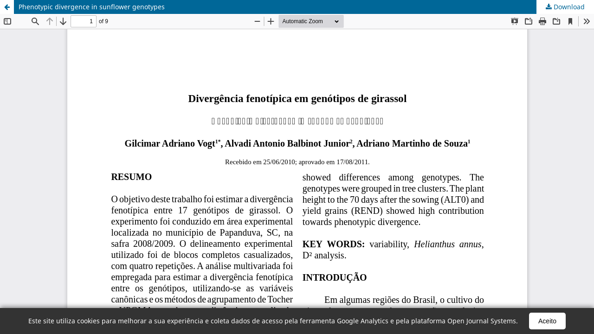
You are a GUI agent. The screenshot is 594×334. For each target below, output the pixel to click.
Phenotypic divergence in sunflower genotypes (92, 6)
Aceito (547, 321)
